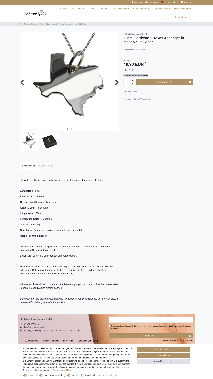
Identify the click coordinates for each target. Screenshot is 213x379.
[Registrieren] (151, 2)
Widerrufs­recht (31, 341)
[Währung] (167, 2)
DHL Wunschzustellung (54, 375)
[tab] (28, 165)
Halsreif (91, 9)
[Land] (161, 2)
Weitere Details (46, 166)
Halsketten (77, 9)
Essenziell (32, 375)
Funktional (90, 375)
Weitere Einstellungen (107, 375)
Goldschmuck (120, 9)
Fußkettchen (62, 9)
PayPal (75, 375)
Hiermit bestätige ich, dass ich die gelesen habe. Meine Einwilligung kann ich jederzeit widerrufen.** (151, 327)
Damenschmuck (160, 9)
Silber (41, 24)
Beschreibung (28, 166)
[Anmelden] (136, 2)
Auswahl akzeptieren (163, 361)
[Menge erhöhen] (132, 80)
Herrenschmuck (181, 9)
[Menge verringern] (132, 83)
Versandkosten (145, 99)
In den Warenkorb (173, 82)
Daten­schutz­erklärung (63, 370)
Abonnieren (168, 336)
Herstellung (105, 9)
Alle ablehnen (163, 355)
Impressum (68, 341)
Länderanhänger (181, 17)
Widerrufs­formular (51, 341)
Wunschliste (131, 92)
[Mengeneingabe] (127, 82)
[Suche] (174, 2)
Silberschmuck (140, 9)
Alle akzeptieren (163, 349)
